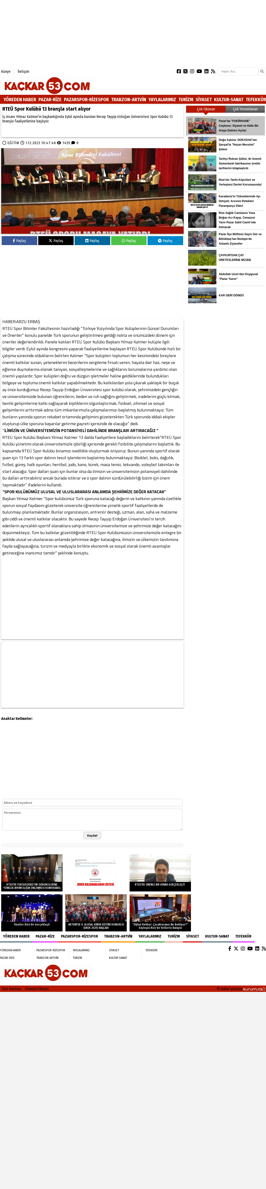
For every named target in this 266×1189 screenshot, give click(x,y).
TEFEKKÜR (256, 99)
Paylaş (19, 240)
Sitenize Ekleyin (37, 988)
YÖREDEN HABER (20, 99)
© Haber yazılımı (241, 988)
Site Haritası (11, 988)
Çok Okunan (206, 109)
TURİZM (185, 99)
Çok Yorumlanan (245, 109)
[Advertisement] (71, 33)
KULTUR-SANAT (228, 99)
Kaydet (92, 835)
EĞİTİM (13, 143)
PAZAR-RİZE (50, 99)
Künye (5, 71)
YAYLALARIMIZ (162, 99)
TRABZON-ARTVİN (128, 99)
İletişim (23, 71)
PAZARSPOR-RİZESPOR (86, 99)
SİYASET (204, 99)
